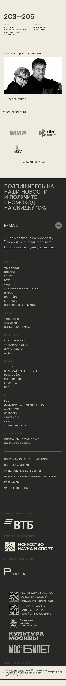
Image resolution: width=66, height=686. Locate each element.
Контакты (11, 301)
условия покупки (14, 112)
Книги (8, 421)
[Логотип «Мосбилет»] (33, 649)
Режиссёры (12, 375)
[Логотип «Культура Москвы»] (33, 636)
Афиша (8, 313)
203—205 (19, 17)
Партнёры (11, 297)
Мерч (7, 395)
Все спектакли (14, 341)
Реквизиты (11, 482)
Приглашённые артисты (21, 371)
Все (6, 387)
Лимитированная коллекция (24, 405)
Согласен (55, 672)
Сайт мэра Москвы (17, 465)
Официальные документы (22, 471)
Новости (10, 293)
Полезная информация (20, 305)
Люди (8, 361)
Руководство (13, 379)
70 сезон (11, 268)
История (10, 272)
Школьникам (13, 433)
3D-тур (8, 276)
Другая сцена (13, 349)
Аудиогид (10, 284)
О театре (10, 262)
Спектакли (11, 319)
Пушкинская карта (17, 327)
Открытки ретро (15, 426)
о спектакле (17, 99)
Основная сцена (16, 345)
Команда (10, 383)
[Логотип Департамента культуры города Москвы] (33, 622)
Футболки (10, 413)
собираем (17, 670)
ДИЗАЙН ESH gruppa (17, 663)
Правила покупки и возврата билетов (30, 476)
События (10, 323)
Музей (8, 280)
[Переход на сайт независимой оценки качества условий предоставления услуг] (33, 596)
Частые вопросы (16, 488)
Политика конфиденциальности (27, 459)
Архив (8, 353)
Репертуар (11, 335)
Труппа (9, 367)
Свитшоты (11, 417)
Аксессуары (12, 409)
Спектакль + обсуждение (21, 439)
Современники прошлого (22, 289)
